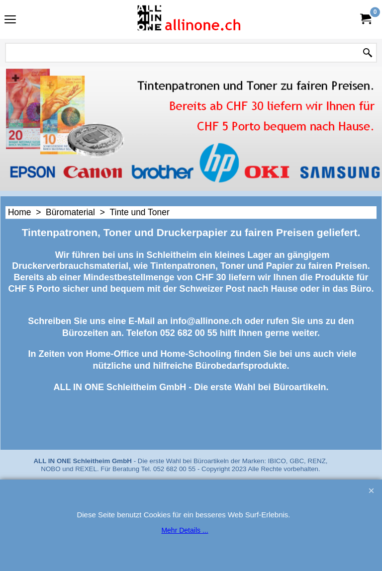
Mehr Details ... (184, 530)
